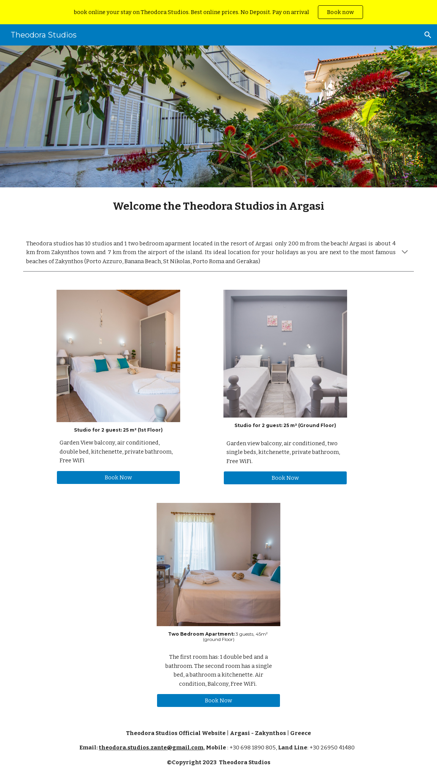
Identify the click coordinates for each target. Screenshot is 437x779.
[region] (218, 12)
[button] (428, 35)
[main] (218, 206)
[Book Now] (118, 477)
